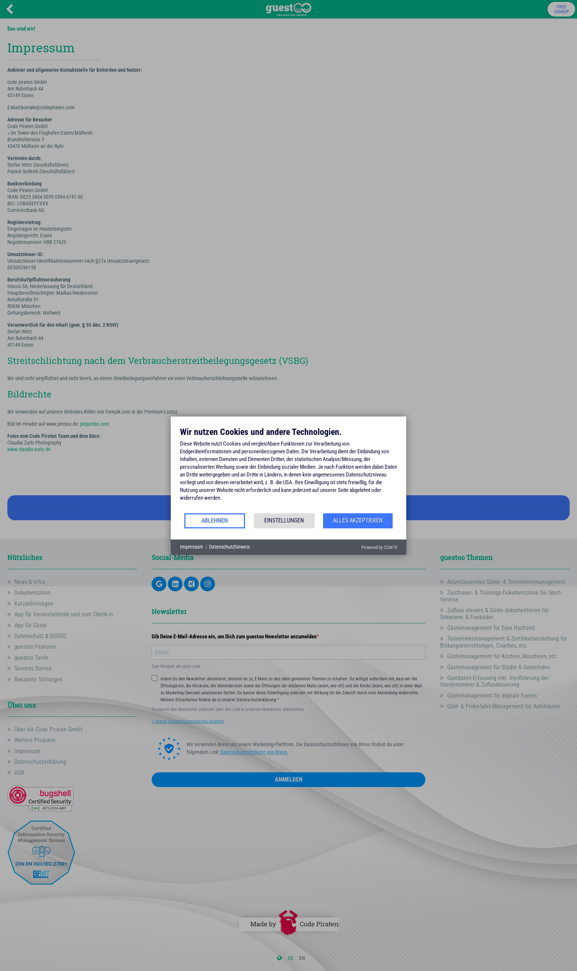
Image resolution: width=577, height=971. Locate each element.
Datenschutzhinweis (229, 547)
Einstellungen (284, 520)
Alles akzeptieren (358, 520)
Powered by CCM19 (379, 547)
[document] (288, 469)
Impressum (191, 547)
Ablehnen (214, 520)
